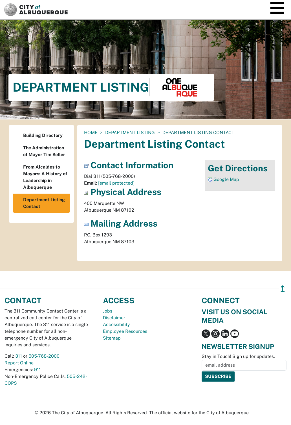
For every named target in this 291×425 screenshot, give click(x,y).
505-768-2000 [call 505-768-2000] (43, 356)
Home (91, 132)
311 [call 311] (18, 356)
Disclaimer (114, 317)
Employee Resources (125, 331)
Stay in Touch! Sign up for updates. (238, 356)
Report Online (19, 363)
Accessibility (116, 324)
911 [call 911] (37, 369)
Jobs (107, 311)
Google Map (226, 179)
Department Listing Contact (44, 203)
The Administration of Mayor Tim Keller (44, 151)
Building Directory (43, 135)
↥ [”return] (282, 289)
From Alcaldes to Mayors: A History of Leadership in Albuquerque (45, 177)
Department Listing (130, 132)
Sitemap (112, 338)
